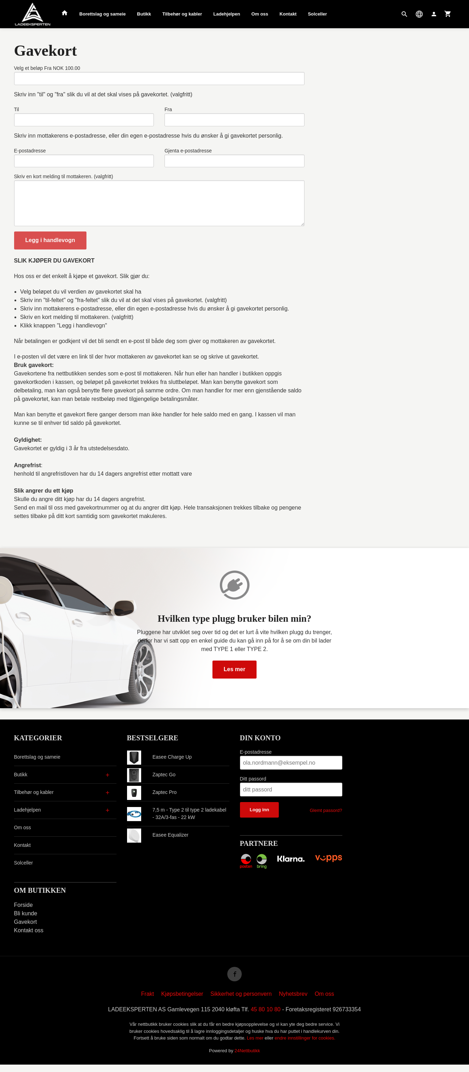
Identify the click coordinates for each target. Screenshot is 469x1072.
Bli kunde (25, 920)
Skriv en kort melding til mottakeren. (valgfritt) (63, 179)
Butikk (144, 14)
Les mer (234, 676)
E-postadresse (30, 153)
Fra (168, 110)
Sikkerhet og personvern (240, 1001)
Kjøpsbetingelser (182, 1001)
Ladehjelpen (227, 14)
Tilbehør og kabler (182, 14)
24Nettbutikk (247, 1058)
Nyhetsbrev (293, 1001)
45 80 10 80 (266, 1017)
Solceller (317, 14)
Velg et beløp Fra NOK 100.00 (47, 68)
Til (16, 110)
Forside (23, 911)
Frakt (147, 1001)
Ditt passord (253, 785)
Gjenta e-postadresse (188, 153)
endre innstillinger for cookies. (305, 1045)
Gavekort (25, 928)
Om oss (259, 14)
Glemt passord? (326, 816)
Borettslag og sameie (102, 14)
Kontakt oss (29, 937)
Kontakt (287, 14)
